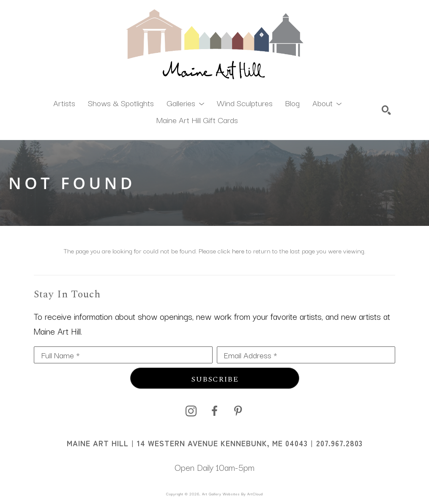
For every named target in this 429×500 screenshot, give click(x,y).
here (238, 250)
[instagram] (191, 411)
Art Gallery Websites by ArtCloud (232, 494)
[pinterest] (238, 411)
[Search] (386, 110)
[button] (185, 102)
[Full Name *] (123, 354)
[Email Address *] (306, 354)
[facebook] (214, 411)
